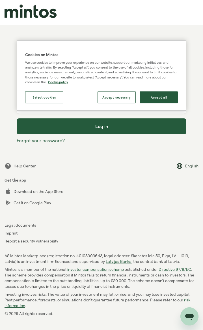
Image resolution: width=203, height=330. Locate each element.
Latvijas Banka (118, 261)
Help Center (20, 166)
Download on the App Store (34, 191)
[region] (101, 75)
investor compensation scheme (95, 269)
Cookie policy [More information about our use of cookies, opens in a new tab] (58, 82)
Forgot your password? (41, 140)
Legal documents (20, 225)
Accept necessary (116, 97)
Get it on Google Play (28, 202)
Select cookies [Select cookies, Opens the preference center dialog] (44, 97)
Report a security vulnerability (31, 241)
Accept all (159, 97)
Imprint (11, 233)
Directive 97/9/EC (175, 269)
